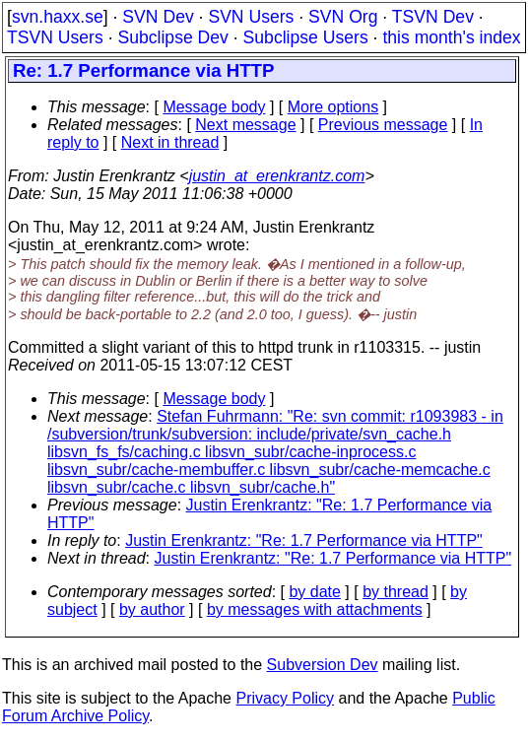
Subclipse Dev (172, 37)
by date (314, 591)
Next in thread (170, 142)
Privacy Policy (284, 698)
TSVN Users (55, 37)
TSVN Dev (433, 17)
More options (333, 107)
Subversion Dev (322, 664)
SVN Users (251, 17)
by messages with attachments (315, 609)
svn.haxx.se (57, 17)
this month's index (451, 37)
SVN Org (342, 17)
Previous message (383, 124)
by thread (396, 591)
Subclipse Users (305, 37)
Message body (214, 107)
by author (152, 609)
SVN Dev (157, 17)
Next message (245, 124)
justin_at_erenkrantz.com (277, 176)
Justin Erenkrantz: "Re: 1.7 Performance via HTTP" (304, 540)
